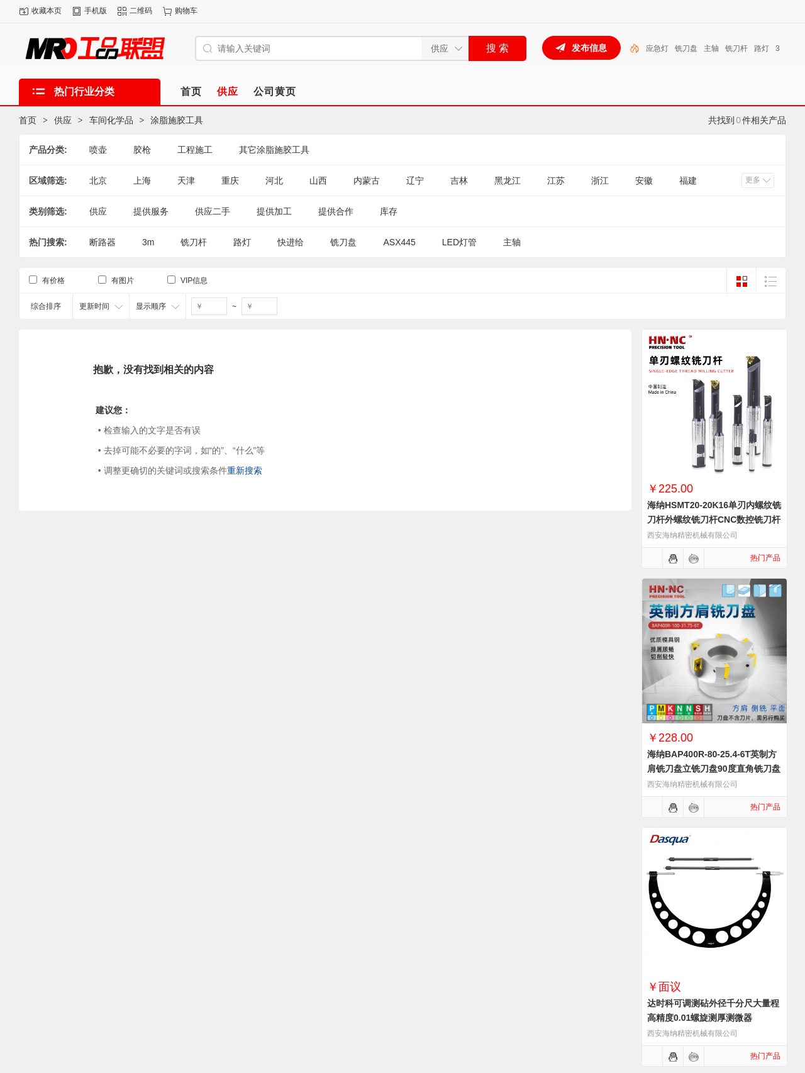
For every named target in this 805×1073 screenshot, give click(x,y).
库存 (388, 211)
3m (148, 242)
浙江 (600, 180)
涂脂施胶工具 (176, 120)
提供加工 (274, 211)
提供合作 (335, 211)
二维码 (141, 10)
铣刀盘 (722, 48)
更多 (752, 179)
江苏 (556, 180)
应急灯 (693, 48)
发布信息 (589, 48)
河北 (274, 180)
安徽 (644, 180)
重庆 (230, 180)
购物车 (186, 10)
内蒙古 (366, 180)
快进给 (290, 242)
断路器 (102, 242)
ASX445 (399, 242)
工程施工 (195, 150)
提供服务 (151, 211)
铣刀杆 (193, 242)
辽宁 (415, 180)
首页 (27, 120)
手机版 (95, 10)
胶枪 (142, 150)
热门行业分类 (84, 91)
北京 (98, 180)
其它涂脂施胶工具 (274, 150)
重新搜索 (244, 470)
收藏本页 (46, 10)
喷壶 (98, 150)
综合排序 (46, 306)
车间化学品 (111, 120)
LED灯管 (660, 48)
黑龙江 (507, 180)
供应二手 (212, 211)
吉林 (459, 180)
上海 (142, 180)
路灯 (242, 242)
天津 (186, 180)
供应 (63, 120)
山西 (318, 180)
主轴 (747, 48)
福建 (688, 180)
